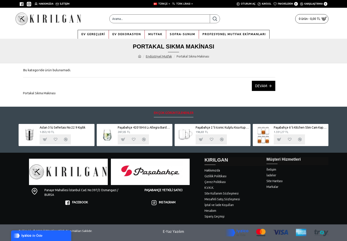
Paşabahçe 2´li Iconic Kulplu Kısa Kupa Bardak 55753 (222, 127)
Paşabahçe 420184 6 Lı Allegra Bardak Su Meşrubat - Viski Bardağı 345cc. (144, 127)
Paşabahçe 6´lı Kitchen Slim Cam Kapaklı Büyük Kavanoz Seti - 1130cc (300, 127)
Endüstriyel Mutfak (159, 56)
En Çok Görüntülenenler (173, 113)
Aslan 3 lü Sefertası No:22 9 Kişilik (62, 127)
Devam (261, 86)
